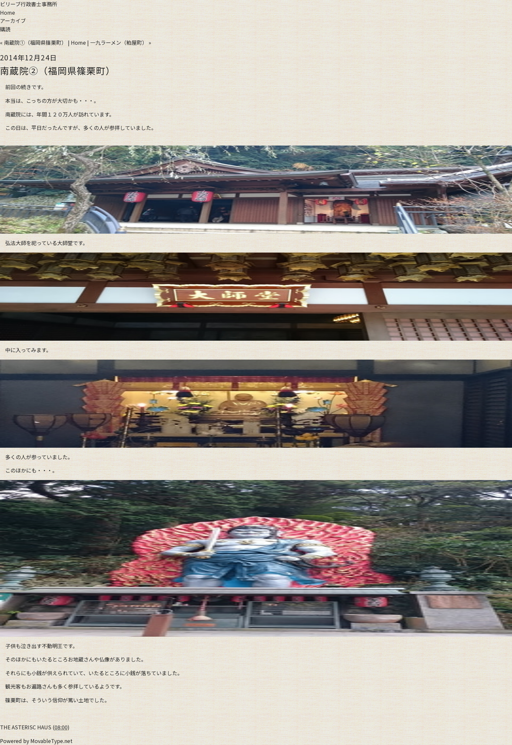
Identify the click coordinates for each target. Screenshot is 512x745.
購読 (5, 29)
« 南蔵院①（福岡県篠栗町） (33, 42)
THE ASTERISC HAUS (25, 727)
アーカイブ (13, 20)
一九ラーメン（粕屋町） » (120, 42)
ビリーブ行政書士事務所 (28, 4)
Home (7, 12)
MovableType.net (51, 741)
